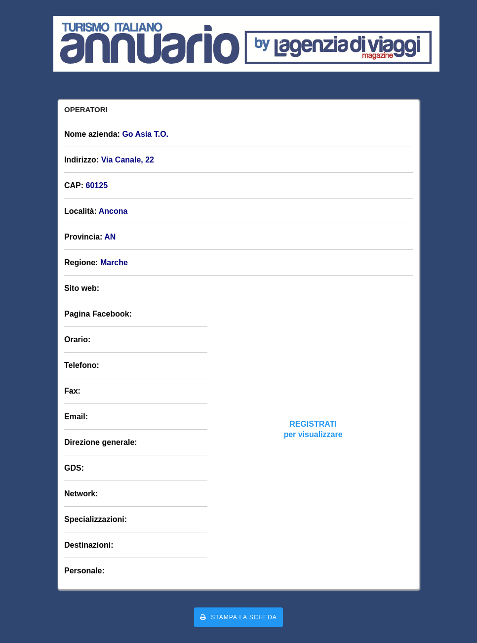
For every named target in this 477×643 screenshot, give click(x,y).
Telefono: (81, 365)
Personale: (84, 570)
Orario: (77, 339)
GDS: (74, 468)
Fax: (72, 391)
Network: (81, 493)
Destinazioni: (89, 545)
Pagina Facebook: (98, 314)
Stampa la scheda (238, 617)
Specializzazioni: (95, 519)
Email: (76, 416)
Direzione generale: (100, 442)
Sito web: (81, 288)
